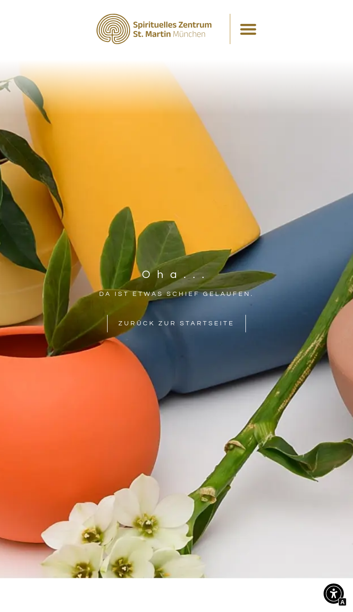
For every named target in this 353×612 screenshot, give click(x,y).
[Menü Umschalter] (248, 29)
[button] (334, 596)
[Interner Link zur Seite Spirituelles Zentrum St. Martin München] (154, 29)
